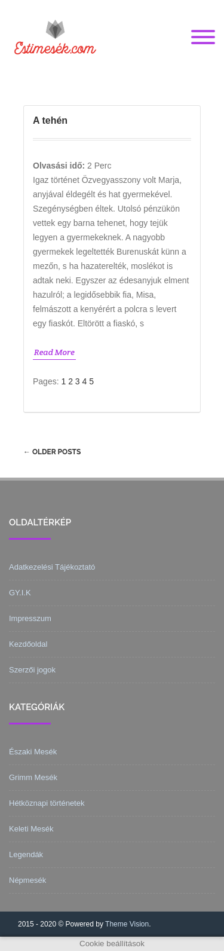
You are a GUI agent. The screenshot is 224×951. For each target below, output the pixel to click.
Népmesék (27, 880)
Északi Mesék (33, 751)
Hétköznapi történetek (46, 803)
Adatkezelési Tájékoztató (52, 566)
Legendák (26, 854)
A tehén (50, 120)
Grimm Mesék (33, 777)
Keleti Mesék (31, 828)
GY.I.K (20, 592)
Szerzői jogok (32, 669)
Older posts (52, 452)
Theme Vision (127, 924)
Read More (54, 352)
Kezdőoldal (28, 644)
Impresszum (30, 618)
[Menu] (203, 38)
